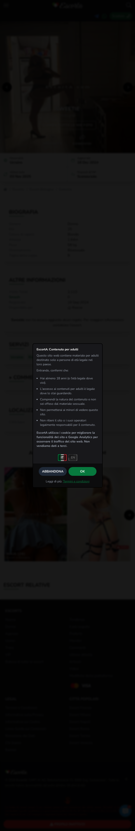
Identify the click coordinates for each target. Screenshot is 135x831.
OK (82, 471)
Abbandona (52, 471)
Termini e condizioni (76, 481)
